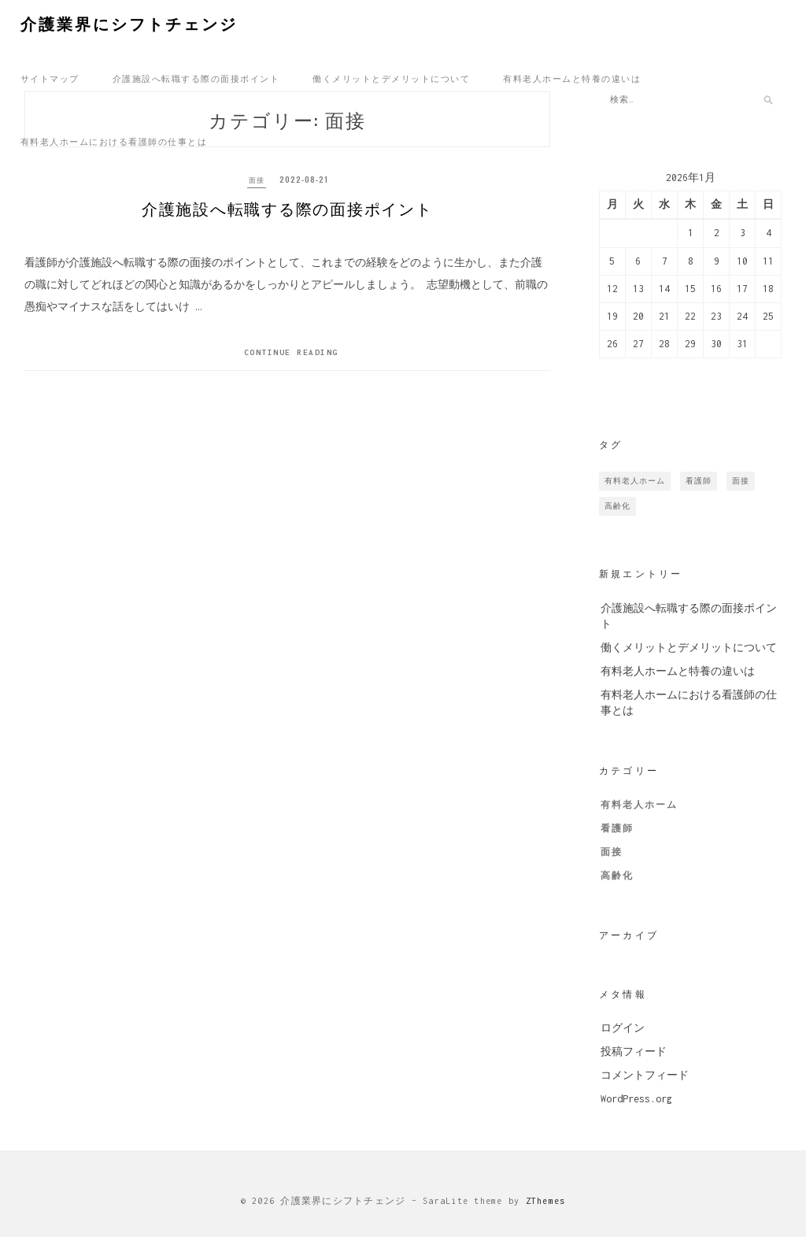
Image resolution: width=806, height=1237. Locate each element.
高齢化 (617, 875)
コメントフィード (645, 1075)
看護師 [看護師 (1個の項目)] (699, 480)
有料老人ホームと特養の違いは (572, 78)
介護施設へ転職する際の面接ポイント (196, 78)
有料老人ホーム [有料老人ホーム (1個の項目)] (634, 480)
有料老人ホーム (639, 804)
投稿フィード (634, 1051)
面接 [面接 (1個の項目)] (740, 480)
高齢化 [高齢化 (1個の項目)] (617, 506)
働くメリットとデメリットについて (391, 78)
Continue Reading (291, 359)
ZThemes (546, 1201)
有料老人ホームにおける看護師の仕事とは (114, 141)
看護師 (617, 828)
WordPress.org (636, 1099)
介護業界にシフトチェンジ (129, 23)
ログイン (623, 1028)
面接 (255, 179)
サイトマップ (49, 78)
